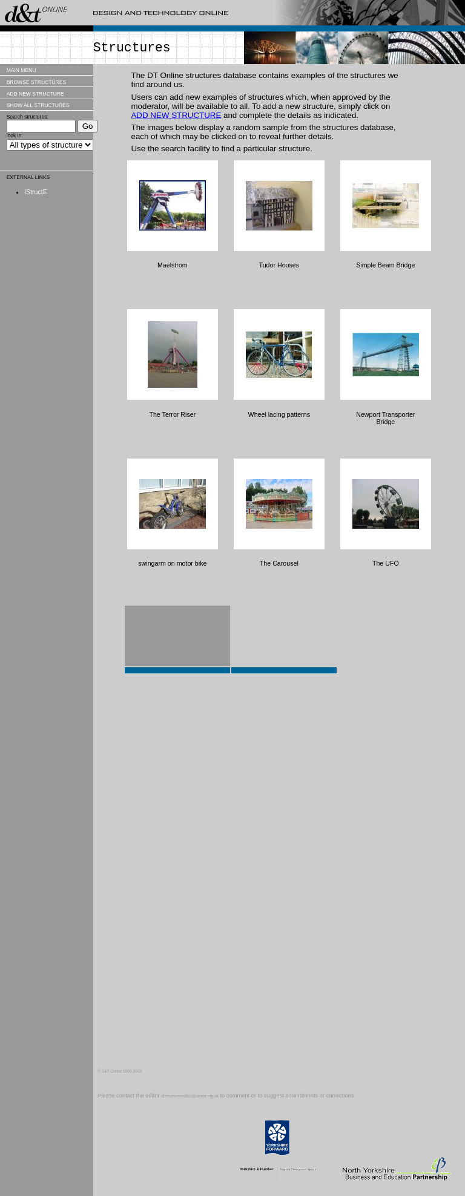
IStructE (35, 191)
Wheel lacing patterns (279, 414)
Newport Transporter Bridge (385, 418)
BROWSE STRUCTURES (36, 82)
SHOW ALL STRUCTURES (38, 105)
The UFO (385, 563)
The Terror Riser (172, 414)
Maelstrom (172, 265)
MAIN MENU (21, 70)
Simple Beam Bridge (385, 265)
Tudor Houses (279, 265)
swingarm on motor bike (172, 563)
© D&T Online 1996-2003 (119, 1071)
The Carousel (279, 563)
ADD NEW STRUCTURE (35, 94)
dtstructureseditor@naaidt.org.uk (190, 1096)
